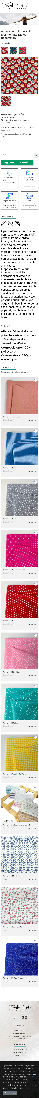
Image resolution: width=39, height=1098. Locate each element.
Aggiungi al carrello (17, 162)
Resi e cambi (19, 1055)
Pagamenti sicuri (19, 1052)
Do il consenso (10, 1093)
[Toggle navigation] (34, 6)
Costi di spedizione (19, 1049)
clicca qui (30, 1077)
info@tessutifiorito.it (19, 1030)
